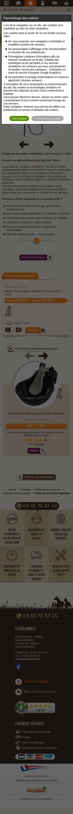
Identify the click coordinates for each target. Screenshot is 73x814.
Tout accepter (19, 118)
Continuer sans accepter (47, 118)
